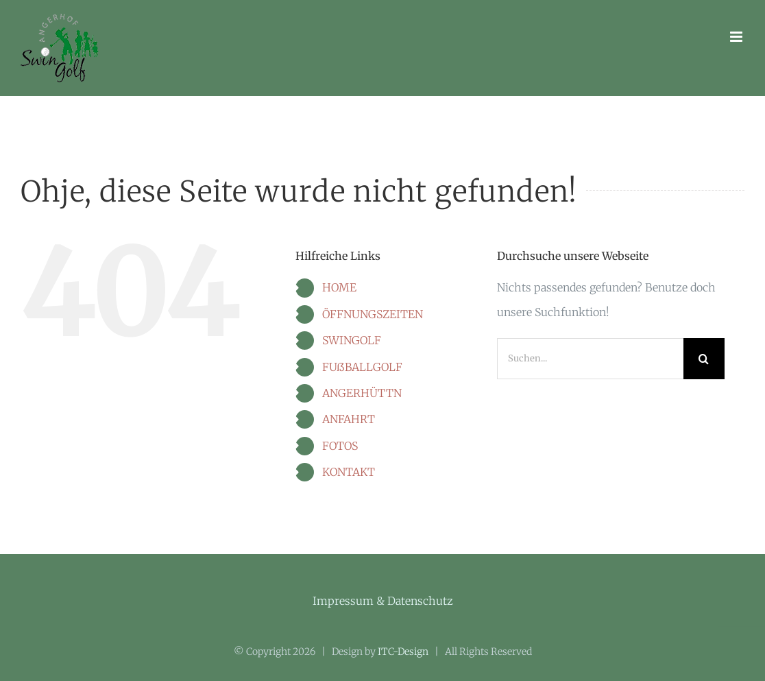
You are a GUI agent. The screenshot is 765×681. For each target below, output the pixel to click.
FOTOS (340, 446)
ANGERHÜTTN (362, 393)
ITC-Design (403, 651)
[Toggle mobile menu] (737, 36)
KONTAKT (348, 472)
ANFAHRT (348, 419)
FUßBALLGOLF (362, 367)
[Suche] (704, 358)
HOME (339, 287)
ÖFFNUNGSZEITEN (372, 314)
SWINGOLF (351, 340)
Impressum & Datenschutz (383, 601)
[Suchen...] (590, 358)
